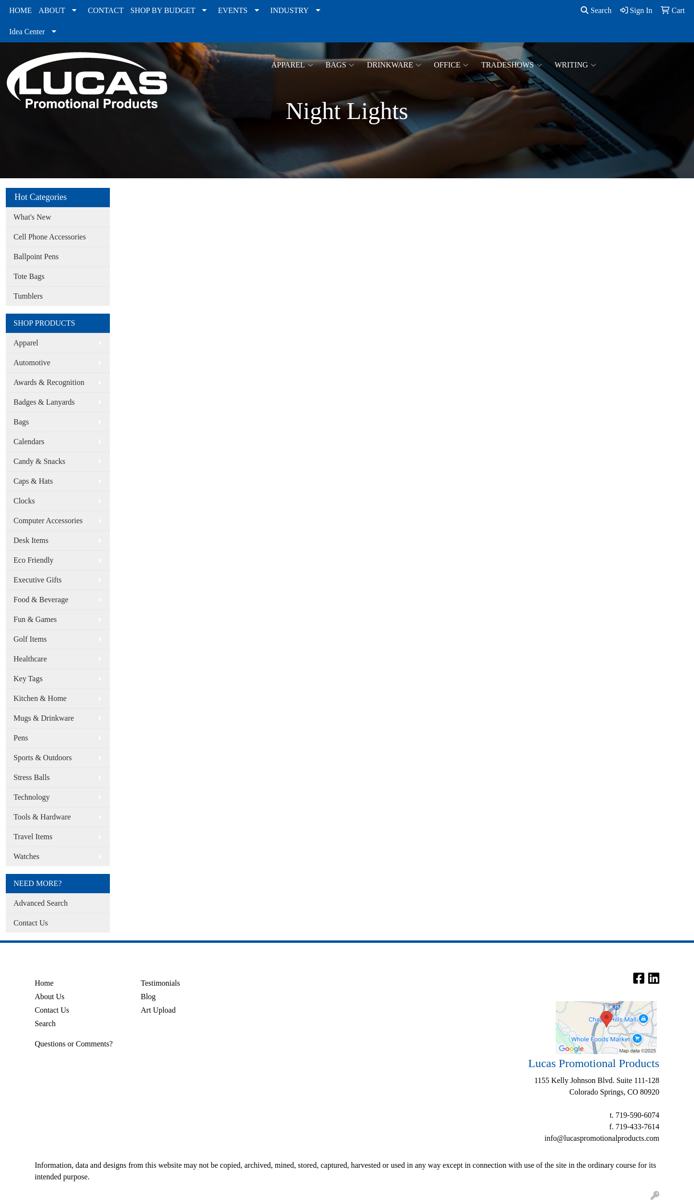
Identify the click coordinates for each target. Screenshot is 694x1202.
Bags (340, 65)
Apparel (292, 65)
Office (451, 65)
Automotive (31, 362)
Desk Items (30, 540)
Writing (575, 65)
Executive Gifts (37, 580)
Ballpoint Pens (36, 256)
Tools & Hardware (42, 817)
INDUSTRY (289, 10)
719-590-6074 (637, 1115)
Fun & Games (35, 619)
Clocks (24, 501)
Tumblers (28, 296)
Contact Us (30, 923)
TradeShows (511, 65)
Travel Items (33, 836)
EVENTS (232, 10)
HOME (20, 10)
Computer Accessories (48, 520)
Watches (26, 856)
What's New (32, 217)
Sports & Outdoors (42, 757)
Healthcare (30, 659)
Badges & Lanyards (44, 402)
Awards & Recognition (48, 382)
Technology (31, 797)
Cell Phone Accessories (49, 237)
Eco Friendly (33, 560)
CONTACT (105, 10)
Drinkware (394, 65)
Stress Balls (31, 777)
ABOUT (52, 10)
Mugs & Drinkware (43, 718)
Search (596, 10)
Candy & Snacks (39, 461)
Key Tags (27, 678)
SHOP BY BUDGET (163, 10)
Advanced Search (40, 903)
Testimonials (160, 983)
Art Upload (158, 1010)
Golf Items (30, 639)
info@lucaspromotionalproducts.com (602, 1138)
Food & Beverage (40, 599)
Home (44, 983)
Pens (20, 738)
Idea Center (27, 31)
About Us (50, 996)
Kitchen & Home (40, 698)
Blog (148, 996)
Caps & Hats (33, 481)
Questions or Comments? (74, 1044)
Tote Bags (28, 276)
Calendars (28, 441)
